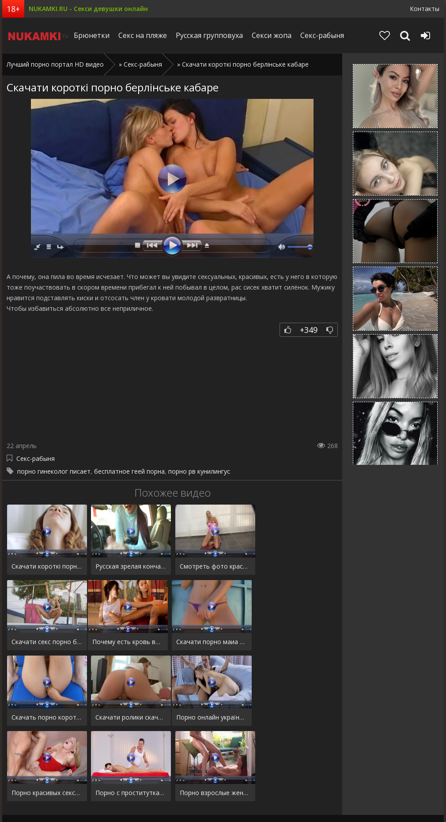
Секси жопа (274, 35)
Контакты (424, 8)
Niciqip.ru (38, 35)
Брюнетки (94, 35)
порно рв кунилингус (199, 471)
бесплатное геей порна (129, 471)
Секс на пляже (145, 35)
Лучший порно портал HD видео (55, 64)
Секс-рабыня (324, 35)
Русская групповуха (211, 35)
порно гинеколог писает (54, 471)
